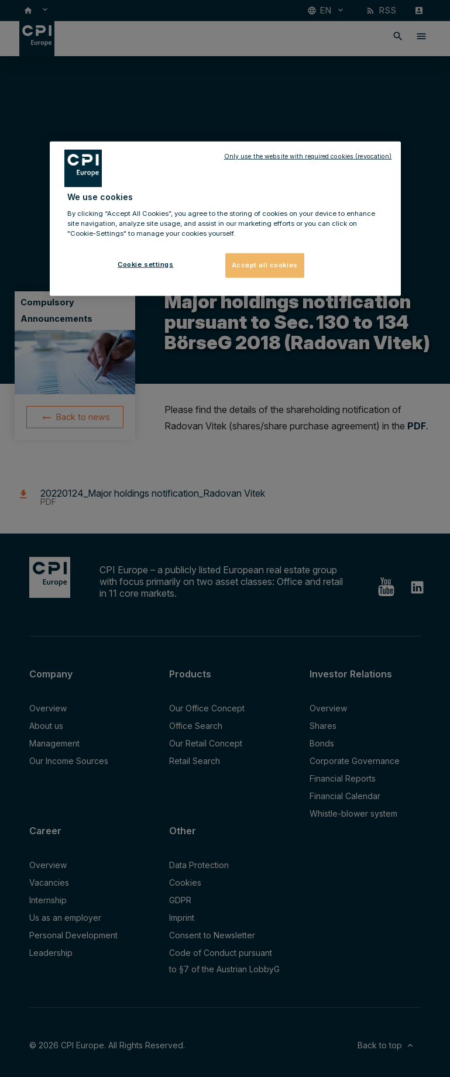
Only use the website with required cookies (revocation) (308, 156)
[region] (225, 219)
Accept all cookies (265, 265)
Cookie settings (146, 264)
